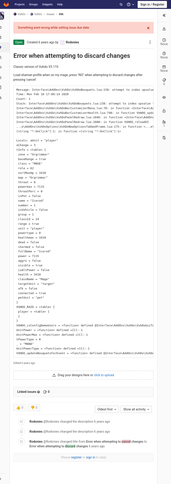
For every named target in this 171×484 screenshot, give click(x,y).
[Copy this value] (164, 137)
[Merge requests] (5, 57)
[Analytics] (5, 77)
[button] (5, 478)
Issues (52, 14)
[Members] (5, 97)
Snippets (47, 4)
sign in (91, 457)
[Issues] (6, 47)
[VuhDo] (5, 15)
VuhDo (21, 14)
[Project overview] (5, 27)
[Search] (121, 4)
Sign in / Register (152, 4)
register (77, 457)
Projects (20, 4)
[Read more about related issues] (40, 392)
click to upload (104, 375)
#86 (62, 14)
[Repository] (5, 37)
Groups (33, 4)
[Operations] (5, 67)
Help (60, 4)
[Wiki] (5, 87)
